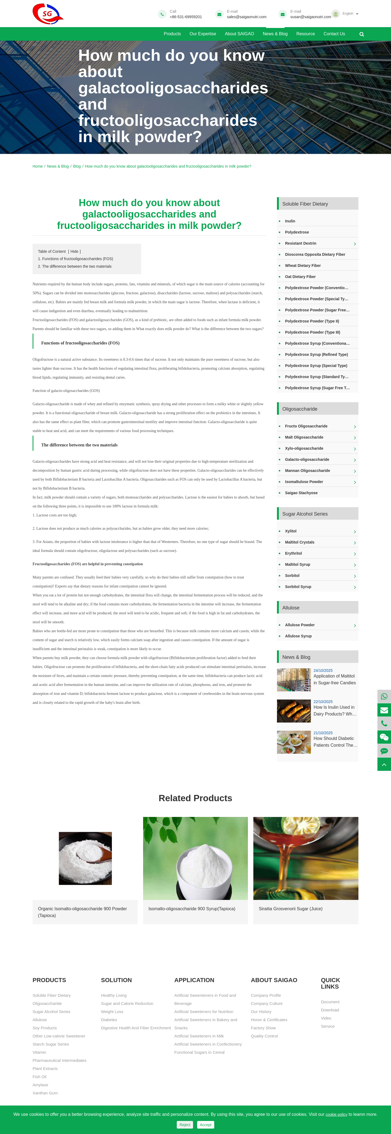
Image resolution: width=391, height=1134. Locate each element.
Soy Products (45, 1028)
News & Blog (275, 31)
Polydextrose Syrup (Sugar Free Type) (319, 388)
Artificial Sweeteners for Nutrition (204, 1011)
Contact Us (334, 31)
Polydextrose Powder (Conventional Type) (321, 288)
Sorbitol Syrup (298, 586)
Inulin (290, 221)
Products (172, 31)
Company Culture (267, 1003)
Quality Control (264, 1036)
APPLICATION (194, 980)
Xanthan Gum (45, 1093)
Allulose (290, 608)
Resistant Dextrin (300, 243)
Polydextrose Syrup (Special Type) (316, 365)
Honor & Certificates (269, 1019)
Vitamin (39, 1052)
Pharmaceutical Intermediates (59, 1060)
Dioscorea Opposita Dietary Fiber (315, 254)
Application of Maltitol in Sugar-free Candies (335, 679)
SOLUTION (116, 980)
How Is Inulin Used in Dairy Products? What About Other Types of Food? (335, 711)
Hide (74, 251)
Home (38, 166)
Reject (184, 1125)
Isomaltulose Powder (304, 482)
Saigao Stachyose (301, 493)
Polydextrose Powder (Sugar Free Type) (321, 310)
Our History (261, 1011)
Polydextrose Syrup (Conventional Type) (321, 343)
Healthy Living (114, 995)
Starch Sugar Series (51, 1044)
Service (328, 1026)
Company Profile (266, 995)
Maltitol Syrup (297, 564)
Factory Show (263, 1028)
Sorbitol (292, 575)
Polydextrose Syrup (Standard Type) (318, 377)
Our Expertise (203, 31)
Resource (305, 31)
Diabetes (109, 1019)
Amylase (40, 1084)
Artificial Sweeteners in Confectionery (208, 1044)
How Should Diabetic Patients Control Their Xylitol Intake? (334, 742)
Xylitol (291, 531)
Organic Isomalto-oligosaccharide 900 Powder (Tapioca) (82, 912)
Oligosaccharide (299, 409)
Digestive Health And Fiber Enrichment (136, 1028)
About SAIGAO (239, 31)
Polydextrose (297, 232)
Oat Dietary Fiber (300, 276)
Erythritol (293, 553)
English (348, 13)
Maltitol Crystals (299, 542)
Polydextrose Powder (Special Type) (317, 299)
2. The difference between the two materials (75, 266)
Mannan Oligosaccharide (307, 470)
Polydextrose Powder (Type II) (312, 321)
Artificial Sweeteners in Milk (199, 1036)
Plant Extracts (45, 1068)
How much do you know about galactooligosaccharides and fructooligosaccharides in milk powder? (168, 166)
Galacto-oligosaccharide (307, 459)
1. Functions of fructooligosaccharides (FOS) (75, 259)
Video (326, 1018)
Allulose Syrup (298, 636)
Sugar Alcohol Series (305, 514)
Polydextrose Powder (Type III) (312, 332)
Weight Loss (112, 1011)
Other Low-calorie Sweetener (59, 1036)
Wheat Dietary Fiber (303, 265)
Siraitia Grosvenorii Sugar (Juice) (291, 908)
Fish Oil (39, 1076)
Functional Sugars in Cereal (199, 1052)
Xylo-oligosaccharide (304, 448)
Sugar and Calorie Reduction (127, 1003)
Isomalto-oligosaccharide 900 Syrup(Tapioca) (192, 908)
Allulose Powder (300, 625)
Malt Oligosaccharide (304, 437)
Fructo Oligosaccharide (306, 426)
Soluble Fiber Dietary (305, 204)
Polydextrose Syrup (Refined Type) (316, 354)
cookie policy (336, 1114)
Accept (206, 1125)
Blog (77, 166)
